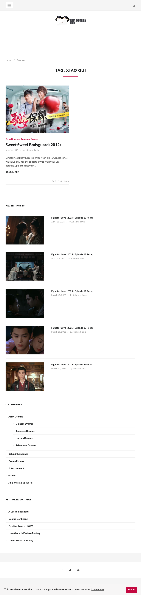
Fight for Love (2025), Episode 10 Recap (72, 327)
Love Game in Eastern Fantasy (24, 533)
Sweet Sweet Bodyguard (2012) (33, 144)
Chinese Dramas (24, 423)
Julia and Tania (32, 150)
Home (8, 60)
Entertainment (16, 468)
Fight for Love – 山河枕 (20, 526)
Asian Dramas (12, 139)
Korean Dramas (24, 437)
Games (12, 475)
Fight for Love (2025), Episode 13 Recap (72, 217)
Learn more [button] (97, 589)
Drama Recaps (16, 461)
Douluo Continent (18, 518)
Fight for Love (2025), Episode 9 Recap (71, 364)
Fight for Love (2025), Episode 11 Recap (72, 291)
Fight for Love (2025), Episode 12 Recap (72, 254)
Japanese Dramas (25, 430)
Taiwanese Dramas (29, 139)
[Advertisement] (60, 40)
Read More (14, 172)
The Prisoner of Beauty (20, 540)
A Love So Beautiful (18, 511)
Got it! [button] (131, 589)
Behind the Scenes (18, 453)
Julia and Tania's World (20, 482)
